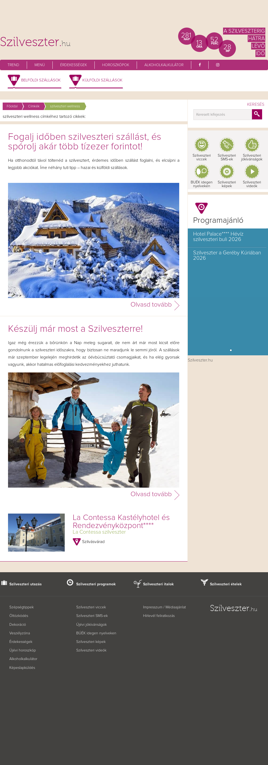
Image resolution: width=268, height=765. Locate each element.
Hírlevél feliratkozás (159, 616)
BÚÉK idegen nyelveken (96, 633)
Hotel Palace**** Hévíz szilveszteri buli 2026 (218, 236)
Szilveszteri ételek (226, 584)
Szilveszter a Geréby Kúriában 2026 (227, 255)
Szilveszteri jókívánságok (251, 157)
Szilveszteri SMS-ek (227, 157)
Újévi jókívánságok (91, 625)
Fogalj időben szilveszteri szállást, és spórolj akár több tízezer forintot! (84, 142)
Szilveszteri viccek (202, 157)
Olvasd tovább (151, 304)
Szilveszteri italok (158, 584)
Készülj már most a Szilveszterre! (75, 329)
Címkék (34, 106)
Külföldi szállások (102, 80)
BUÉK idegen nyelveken (202, 184)
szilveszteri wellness (65, 106)
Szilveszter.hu (200, 360)
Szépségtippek (21, 607)
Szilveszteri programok (96, 584)
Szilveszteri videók (252, 184)
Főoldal (12, 106)
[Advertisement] (134, 16)
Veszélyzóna (19, 633)
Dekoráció (17, 625)
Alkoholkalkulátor (163, 65)
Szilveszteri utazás (25, 584)
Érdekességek (73, 65)
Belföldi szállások (41, 80)
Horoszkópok (115, 65)
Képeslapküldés (22, 668)
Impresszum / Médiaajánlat (164, 607)
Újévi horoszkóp (22, 650)
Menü (40, 65)
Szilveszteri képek (227, 184)
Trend (13, 65)
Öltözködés (18, 616)
